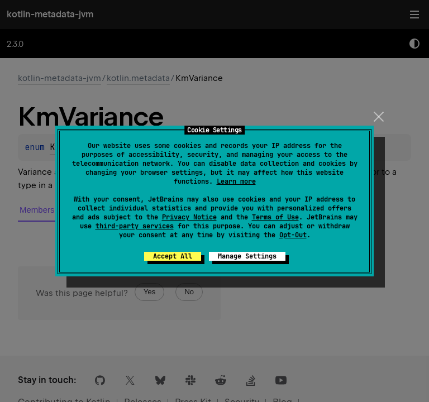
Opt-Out (293, 235)
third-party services (135, 226)
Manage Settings (247, 256)
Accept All (172, 256)
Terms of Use (275, 217)
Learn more (236, 181)
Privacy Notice (189, 217)
